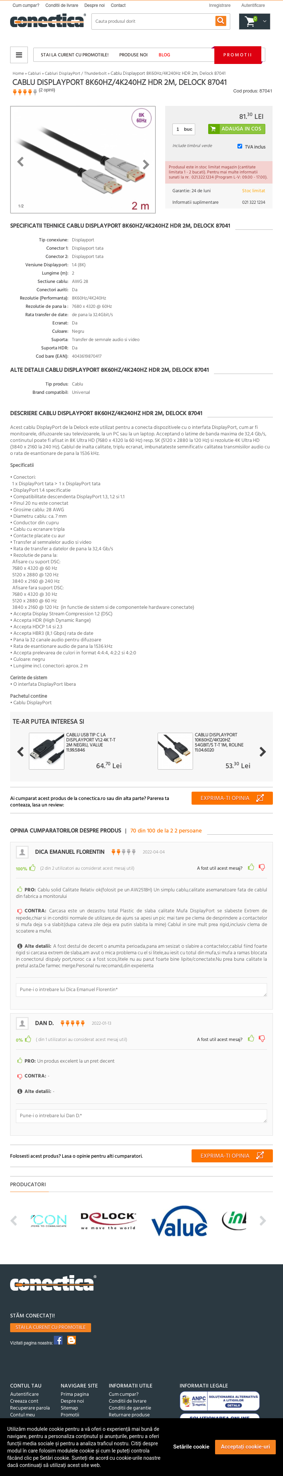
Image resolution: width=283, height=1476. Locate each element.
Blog (164, 55)
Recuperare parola (30, 1402)
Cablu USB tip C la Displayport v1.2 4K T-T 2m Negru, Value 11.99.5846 (90, 743)
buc (188, 129)
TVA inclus (255, 147)
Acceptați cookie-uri (245, 1446)
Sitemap (69, 1402)
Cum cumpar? (26, 5)
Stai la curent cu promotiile (51, 1321)
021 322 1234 (253, 202)
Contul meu (22, 1408)
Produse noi (133, 55)
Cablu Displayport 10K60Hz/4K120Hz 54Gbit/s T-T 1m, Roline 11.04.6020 (219, 743)
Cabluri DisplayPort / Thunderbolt (76, 73)
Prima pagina (75, 1388)
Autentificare (24, 1388)
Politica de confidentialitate (138, 1415)
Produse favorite (28, 1415)
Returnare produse (129, 1408)
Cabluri (34, 73)
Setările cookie (191, 1446)
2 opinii (46, 90)
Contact (118, 5)
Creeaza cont (24, 1395)
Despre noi (94, 5)
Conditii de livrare (62, 5)
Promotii (237, 55)
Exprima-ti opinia (225, 798)
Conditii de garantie (130, 1402)
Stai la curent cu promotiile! (74, 55)
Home (18, 73)
